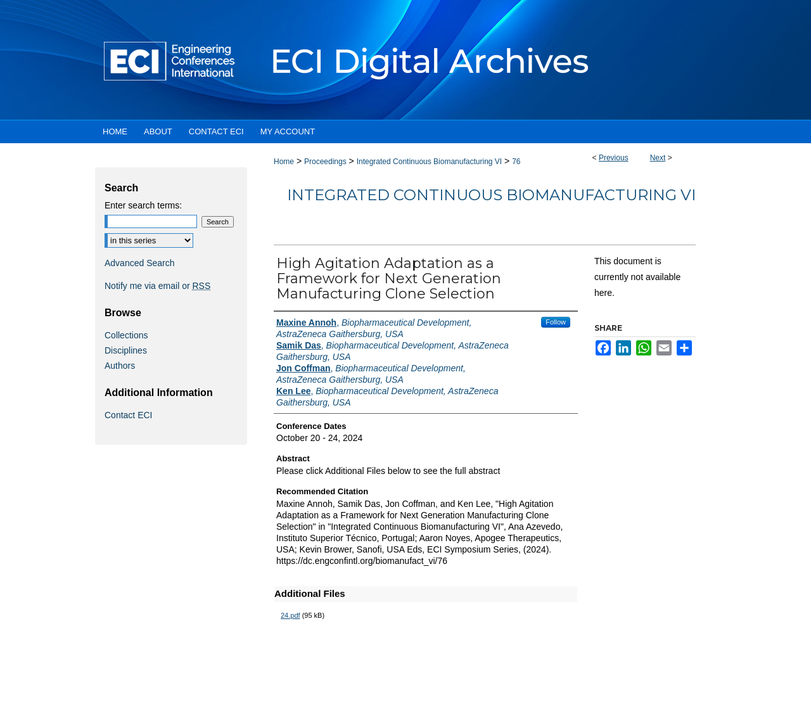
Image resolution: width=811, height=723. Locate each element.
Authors (120, 366)
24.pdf (290, 615)
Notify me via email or (157, 286)
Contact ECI (128, 415)
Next (658, 157)
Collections (126, 335)
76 (516, 161)
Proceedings (325, 161)
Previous (614, 157)
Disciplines (126, 350)
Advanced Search (140, 263)
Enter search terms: (143, 205)
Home (284, 161)
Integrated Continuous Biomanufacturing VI (429, 161)
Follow (556, 322)
